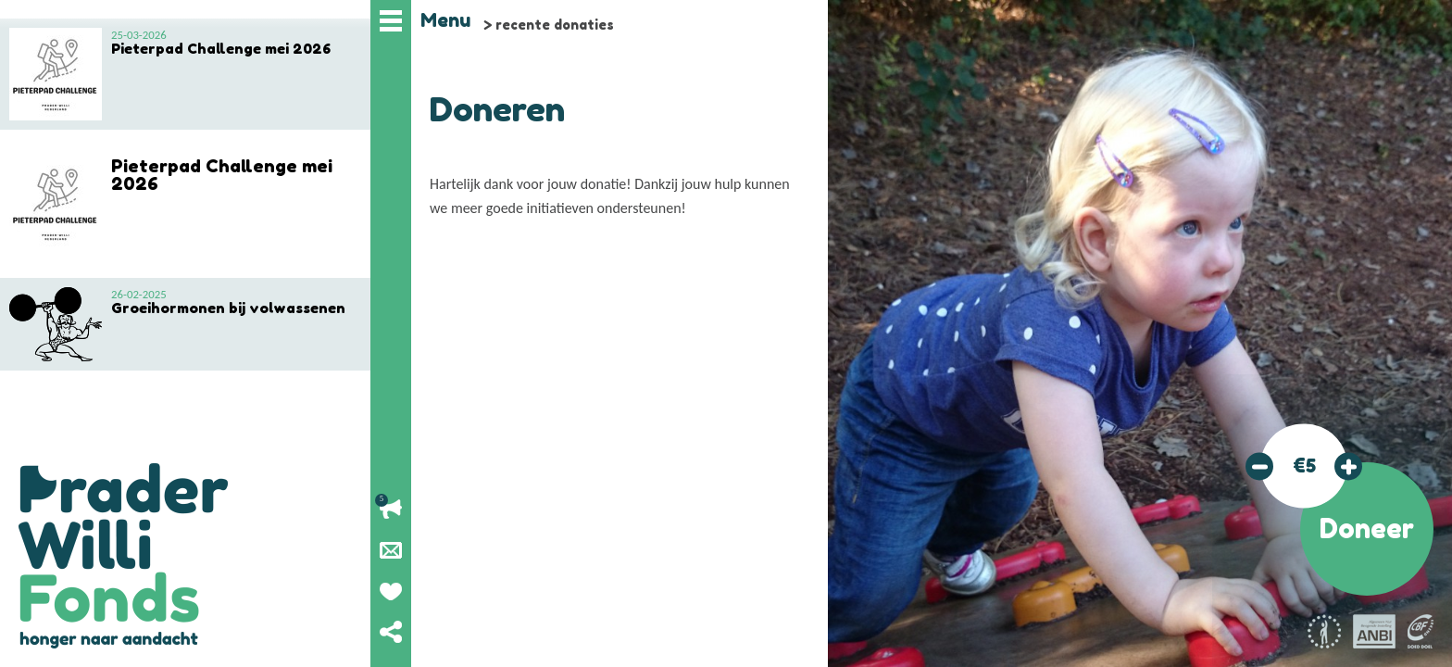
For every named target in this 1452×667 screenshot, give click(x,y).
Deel (390, 631)
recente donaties (554, 24)
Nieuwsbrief (390, 550)
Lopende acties (390, 509)
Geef (390, 591)
